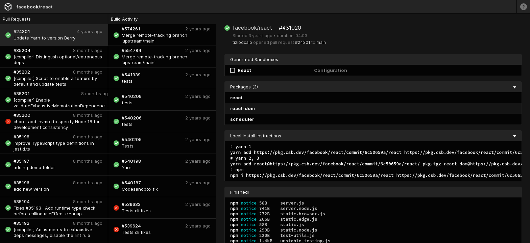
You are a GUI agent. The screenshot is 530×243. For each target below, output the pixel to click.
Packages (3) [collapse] (373, 86)
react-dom (242, 108)
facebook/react (34, 6)
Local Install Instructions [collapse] (373, 135)
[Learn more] (523, 6)
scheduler (242, 119)
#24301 (302, 42)
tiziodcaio (242, 42)
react (236, 97)
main (321, 42)
